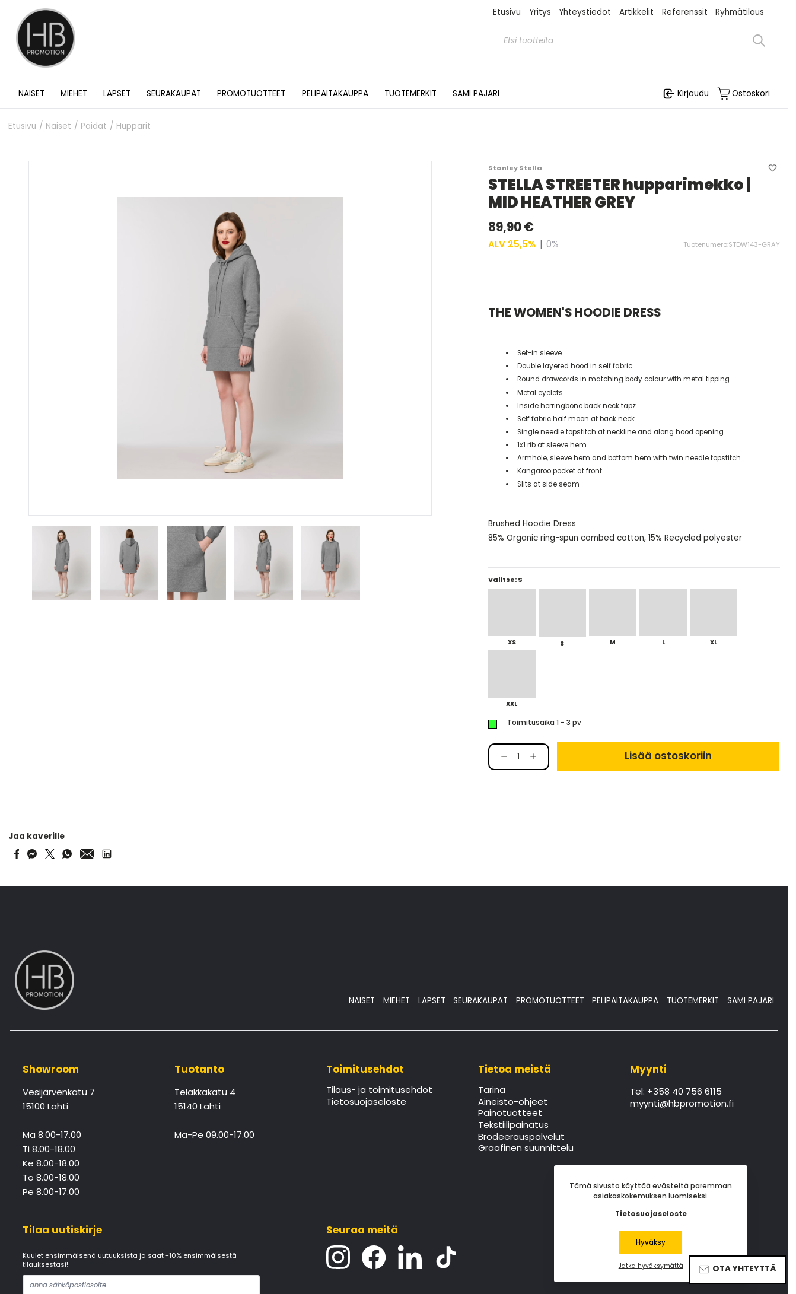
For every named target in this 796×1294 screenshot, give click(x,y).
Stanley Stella (515, 168)
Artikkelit (636, 12)
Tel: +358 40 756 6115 (676, 1092)
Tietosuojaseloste (366, 1102)
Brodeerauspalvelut (521, 1137)
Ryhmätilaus (739, 12)
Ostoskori (751, 93)
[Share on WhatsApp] (67, 854)
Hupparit (133, 126)
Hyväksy (651, 1242)
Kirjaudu (693, 93)
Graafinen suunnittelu (526, 1148)
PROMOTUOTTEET (550, 1000)
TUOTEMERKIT (693, 1000)
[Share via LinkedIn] (107, 854)
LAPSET (431, 1000)
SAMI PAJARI (476, 93)
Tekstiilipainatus (513, 1125)
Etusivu (507, 12)
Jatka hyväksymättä (651, 1266)
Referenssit (685, 12)
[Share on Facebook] (17, 854)
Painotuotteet (510, 1113)
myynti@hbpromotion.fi (682, 1104)
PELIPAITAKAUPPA (625, 1000)
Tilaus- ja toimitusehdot (379, 1090)
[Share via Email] (87, 854)
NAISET (362, 1000)
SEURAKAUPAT (174, 93)
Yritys (540, 12)
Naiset (58, 126)
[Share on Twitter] (50, 854)
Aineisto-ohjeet (512, 1102)
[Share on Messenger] (32, 854)
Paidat (94, 126)
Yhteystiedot (585, 12)
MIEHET (396, 1000)
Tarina (491, 1090)
